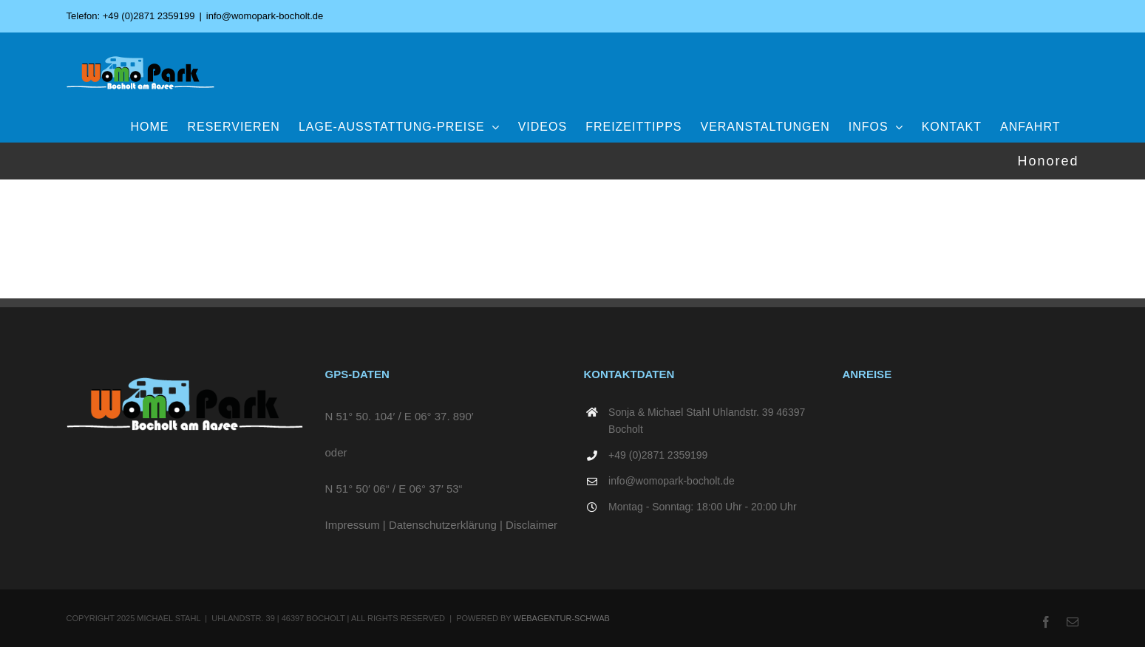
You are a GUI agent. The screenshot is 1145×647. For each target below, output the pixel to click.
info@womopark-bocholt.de (264, 15)
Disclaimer (531, 524)
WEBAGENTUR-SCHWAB (562, 618)
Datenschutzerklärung (443, 524)
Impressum (352, 524)
